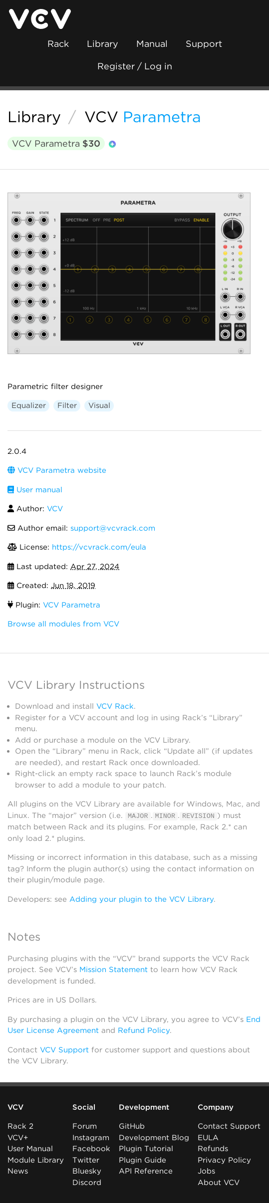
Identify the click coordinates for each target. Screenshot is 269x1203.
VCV (101, 117)
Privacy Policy (224, 1160)
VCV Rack (115, 706)
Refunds (213, 1148)
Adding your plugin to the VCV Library (141, 898)
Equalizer (28, 405)
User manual (34, 489)
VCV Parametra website (56, 470)
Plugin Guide (142, 1160)
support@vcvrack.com (112, 528)
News (17, 1171)
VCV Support (64, 1049)
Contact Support (229, 1126)
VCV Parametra (56, 143)
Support (204, 43)
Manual (152, 43)
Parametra (162, 117)
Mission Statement (113, 969)
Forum (84, 1126)
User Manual (30, 1148)
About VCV (219, 1182)
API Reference (146, 1171)
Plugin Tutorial (146, 1148)
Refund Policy (144, 1030)
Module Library (35, 1160)
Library (102, 43)
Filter (67, 405)
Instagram (90, 1137)
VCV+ (17, 1137)
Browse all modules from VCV (63, 623)
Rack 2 (20, 1126)
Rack (58, 43)
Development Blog (154, 1137)
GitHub (132, 1126)
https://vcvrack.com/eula (99, 547)
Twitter (85, 1160)
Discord (86, 1182)
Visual (99, 405)
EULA (208, 1137)
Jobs (206, 1171)
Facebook (91, 1148)
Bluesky (86, 1171)
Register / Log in (134, 66)
